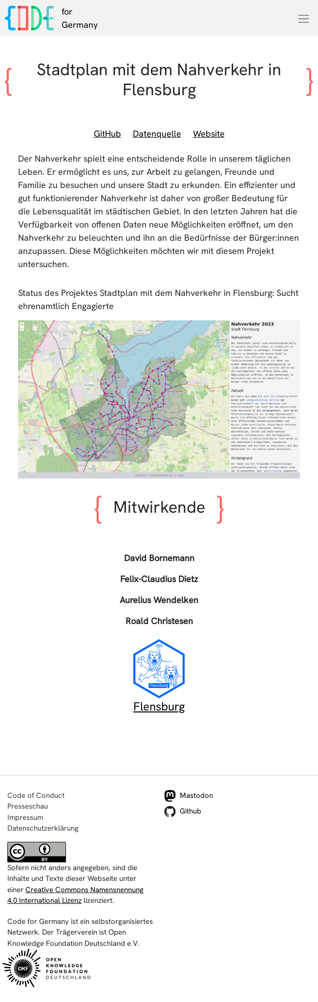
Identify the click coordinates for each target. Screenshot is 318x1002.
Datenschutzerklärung (43, 828)
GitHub (107, 133)
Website (209, 133)
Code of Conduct (35, 795)
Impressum (25, 817)
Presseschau (27, 806)
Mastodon (188, 796)
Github (182, 811)
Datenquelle (157, 133)
